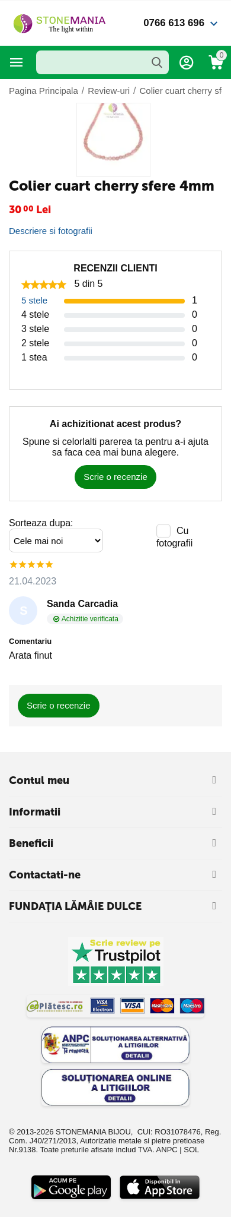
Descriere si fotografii (50, 231)
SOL (191, 1149)
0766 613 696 (173, 23)
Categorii (16, 62)
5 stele (34, 300)
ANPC (167, 1149)
